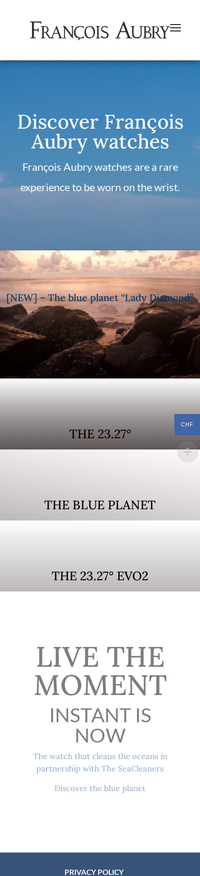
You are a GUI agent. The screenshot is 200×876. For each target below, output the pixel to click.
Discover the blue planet (100, 788)
